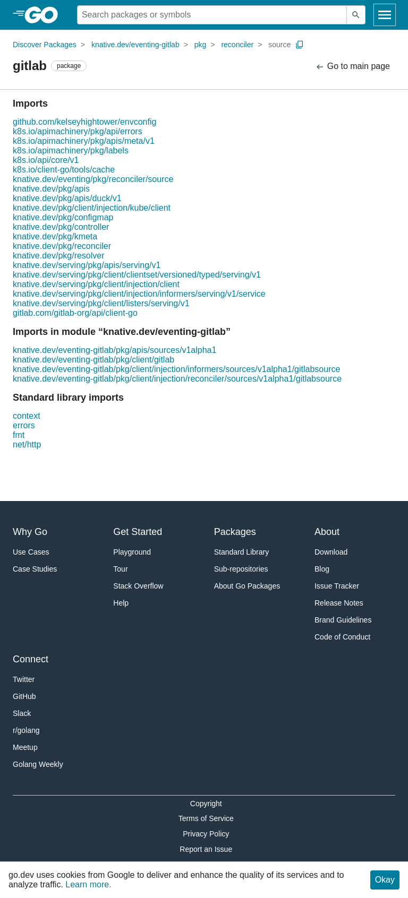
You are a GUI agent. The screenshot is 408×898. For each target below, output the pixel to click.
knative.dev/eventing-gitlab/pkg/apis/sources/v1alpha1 (114, 350)
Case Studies (35, 569)
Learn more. (88, 884)
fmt (18, 434)
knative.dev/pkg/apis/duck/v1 (67, 198)
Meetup (25, 747)
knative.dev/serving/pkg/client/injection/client (96, 284)
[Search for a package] (212, 14)
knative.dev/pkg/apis (51, 188)
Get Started (137, 531)
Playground (132, 552)
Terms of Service (206, 818)
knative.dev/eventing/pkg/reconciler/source (93, 179)
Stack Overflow (138, 586)
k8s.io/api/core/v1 (46, 160)
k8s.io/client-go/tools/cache (64, 169)
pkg (200, 44)
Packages (235, 531)
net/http (27, 444)
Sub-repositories (241, 569)
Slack (22, 713)
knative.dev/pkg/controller (61, 226)
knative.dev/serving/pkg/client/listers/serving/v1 (101, 303)
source (279, 44)
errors (24, 425)
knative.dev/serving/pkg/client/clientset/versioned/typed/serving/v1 (137, 274)
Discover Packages (44, 44)
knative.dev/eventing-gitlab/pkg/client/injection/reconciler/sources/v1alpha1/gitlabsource (177, 378)
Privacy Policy (206, 834)
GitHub (24, 696)
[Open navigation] (384, 14)
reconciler (237, 44)
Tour (120, 569)
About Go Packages (247, 586)
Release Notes (338, 603)
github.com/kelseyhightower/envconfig (84, 121)
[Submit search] (356, 14)
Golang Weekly (38, 764)
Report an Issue (206, 849)
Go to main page (352, 67)
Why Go (30, 531)
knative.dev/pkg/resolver (59, 255)
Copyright (206, 803)
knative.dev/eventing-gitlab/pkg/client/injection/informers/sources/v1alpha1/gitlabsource (176, 369)
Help (121, 603)
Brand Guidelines (342, 620)
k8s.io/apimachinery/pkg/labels (71, 150)
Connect (30, 659)
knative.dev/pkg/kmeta (55, 236)
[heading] (45, 14)
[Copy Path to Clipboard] (299, 44)
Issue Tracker (336, 586)
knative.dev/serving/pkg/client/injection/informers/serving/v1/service (139, 293)
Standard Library (241, 552)
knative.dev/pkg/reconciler (62, 246)
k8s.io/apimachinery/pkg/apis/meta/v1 (84, 140)
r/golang (26, 730)
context (26, 415)
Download (330, 552)
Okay (385, 879)
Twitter (24, 679)
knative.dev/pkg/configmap (63, 217)
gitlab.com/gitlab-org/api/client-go (75, 312)
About (326, 531)
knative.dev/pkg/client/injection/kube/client (92, 207)
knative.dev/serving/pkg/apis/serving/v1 (86, 265)
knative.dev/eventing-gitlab (135, 44)
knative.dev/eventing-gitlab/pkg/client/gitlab (93, 359)
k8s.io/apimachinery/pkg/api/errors (77, 131)
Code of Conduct (342, 637)
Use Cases (31, 552)
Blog (321, 569)
